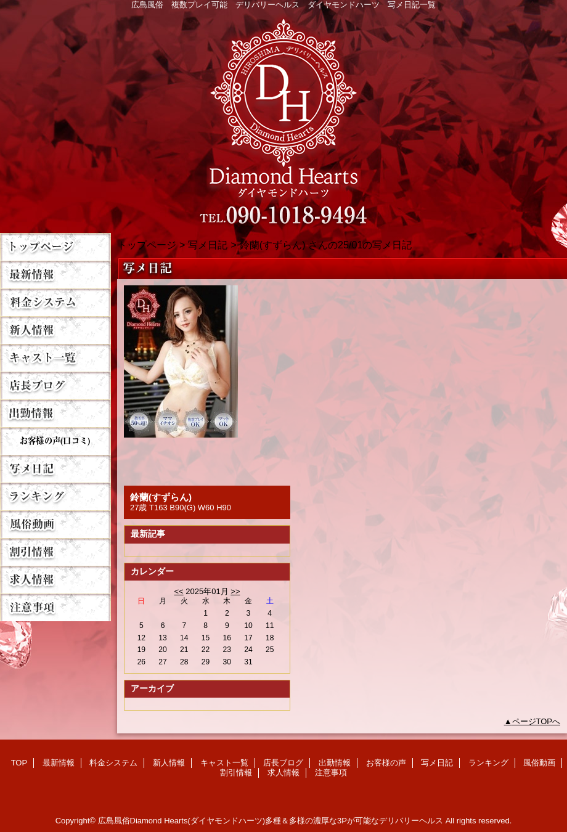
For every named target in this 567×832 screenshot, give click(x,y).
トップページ (146, 244)
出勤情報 (55, 413)
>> (235, 591)
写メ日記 (55, 469)
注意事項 (55, 607)
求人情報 (55, 579)
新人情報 (55, 330)
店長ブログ (55, 385)
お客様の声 (55, 441)
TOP (55, 247)
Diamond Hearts (283, 118)
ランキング (55, 496)
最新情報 (55, 274)
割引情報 (55, 552)
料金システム (55, 302)
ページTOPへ (536, 721)
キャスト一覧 (55, 358)
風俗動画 (55, 524)
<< (178, 591)
